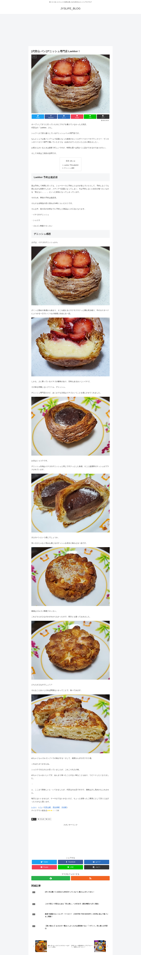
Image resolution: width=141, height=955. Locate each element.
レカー (34, 808)
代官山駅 (47, 808)
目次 (67, 161)
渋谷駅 (64, 808)
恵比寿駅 (56, 808)
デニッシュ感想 (69, 168)
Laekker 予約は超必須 (71, 165)
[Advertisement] (70, 30)
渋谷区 (48, 819)
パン (40, 808)
